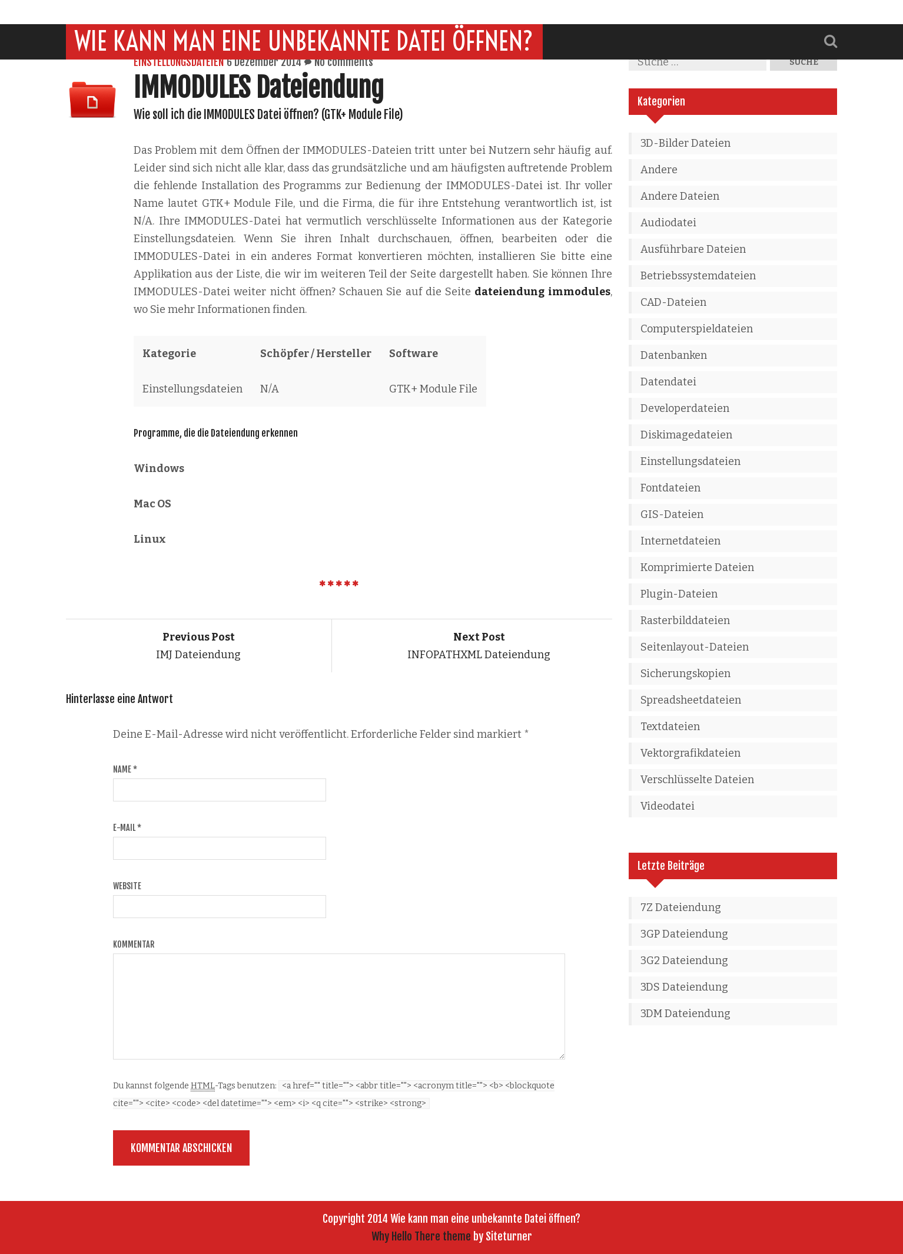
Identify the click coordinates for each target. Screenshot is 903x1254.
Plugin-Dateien (679, 594)
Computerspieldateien (696, 328)
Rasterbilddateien (685, 620)
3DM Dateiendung (685, 1013)
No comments (343, 61)
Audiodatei (668, 222)
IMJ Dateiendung (198, 646)
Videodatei (667, 806)
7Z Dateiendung (680, 907)
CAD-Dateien (673, 302)
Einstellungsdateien (179, 61)
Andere (659, 169)
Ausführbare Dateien (693, 249)
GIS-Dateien (671, 514)
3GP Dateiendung (684, 934)
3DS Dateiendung (684, 987)
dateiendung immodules (542, 291)
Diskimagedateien (686, 434)
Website (127, 886)
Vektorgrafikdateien (690, 753)
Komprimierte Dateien (697, 567)
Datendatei (668, 381)
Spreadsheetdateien (690, 700)
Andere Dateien (679, 196)
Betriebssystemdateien (698, 275)
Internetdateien (680, 540)
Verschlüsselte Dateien (697, 779)
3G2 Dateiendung (684, 960)
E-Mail (127, 828)
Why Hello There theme (421, 1236)
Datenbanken (673, 355)
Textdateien (670, 726)
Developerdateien (684, 408)
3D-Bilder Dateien (685, 143)
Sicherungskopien (685, 673)
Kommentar (133, 944)
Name (125, 769)
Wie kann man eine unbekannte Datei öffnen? (304, 17)
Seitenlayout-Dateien (694, 647)
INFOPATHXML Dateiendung (478, 646)
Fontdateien (670, 487)
